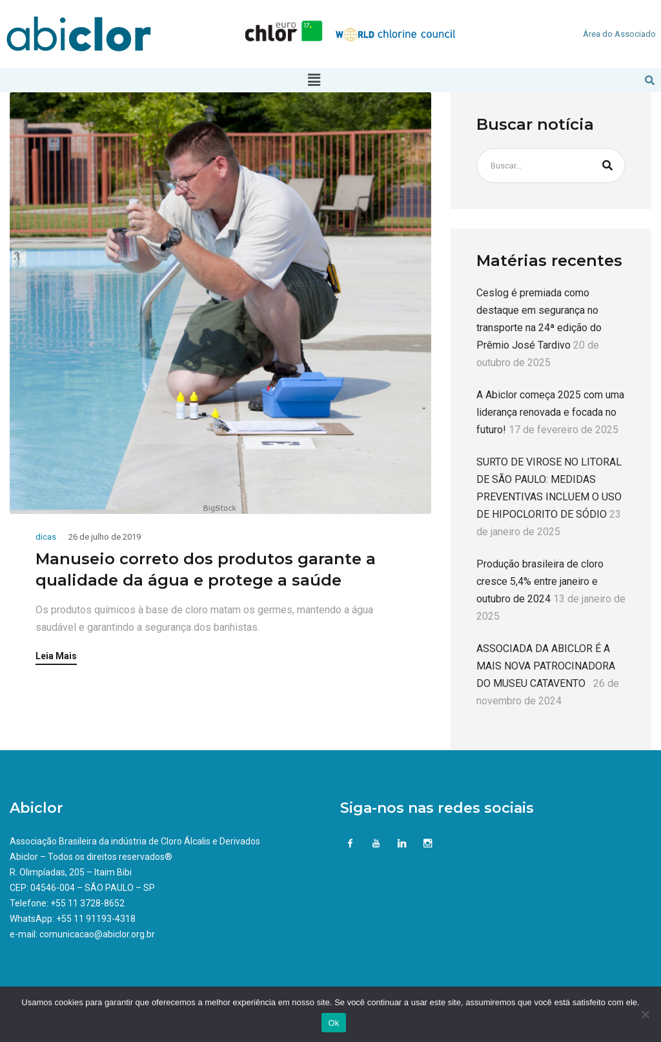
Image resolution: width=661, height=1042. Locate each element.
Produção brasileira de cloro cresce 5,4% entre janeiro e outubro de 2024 (540, 581)
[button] (314, 80)
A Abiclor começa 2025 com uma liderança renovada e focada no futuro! (550, 412)
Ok (333, 1023)
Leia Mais (56, 656)
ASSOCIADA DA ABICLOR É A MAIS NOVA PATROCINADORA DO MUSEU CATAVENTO (545, 666)
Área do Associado (619, 34)
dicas (46, 537)
